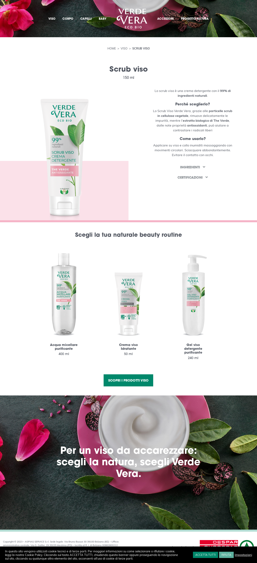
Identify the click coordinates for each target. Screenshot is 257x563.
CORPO (67, 19)
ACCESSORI (165, 19)
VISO (51, 19)
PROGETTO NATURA (195, 19)
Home (112, 48)
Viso (124, 48)
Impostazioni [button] (243, 555)
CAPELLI (86, 19)
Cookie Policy (33, 555)
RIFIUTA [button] (226, 555)
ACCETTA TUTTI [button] (205, 555)
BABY (102, 19)
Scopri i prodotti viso (128, 380)
